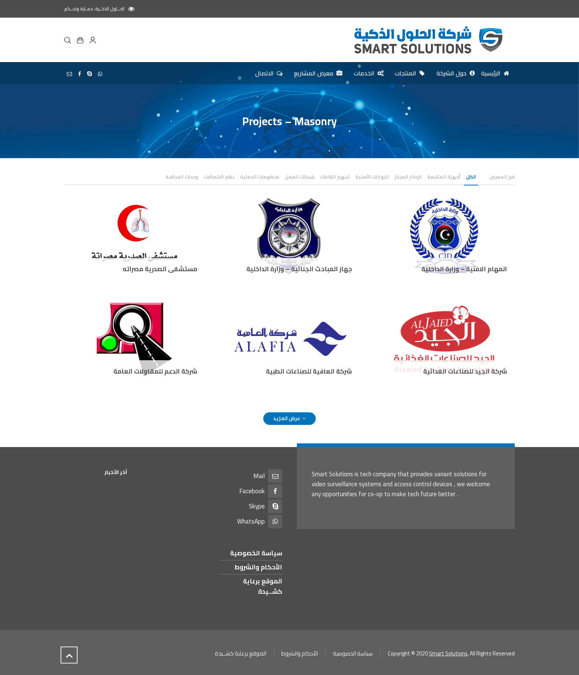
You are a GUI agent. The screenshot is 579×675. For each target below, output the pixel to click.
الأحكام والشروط (258, 567)
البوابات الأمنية (372, 176)
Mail (259, 476)
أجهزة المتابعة (443, 176)
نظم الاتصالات (219, 176)
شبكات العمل (300, 176)
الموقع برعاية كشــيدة (262, 586)
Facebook (252, 491)
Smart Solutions (448, 653)
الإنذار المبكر (408, 176)
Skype (257, 506)
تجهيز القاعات (335, 176)
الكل (471, 176)
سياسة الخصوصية (256, 553)
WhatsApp (251, 521)
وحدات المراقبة (181, 176)
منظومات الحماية (259, 176)
